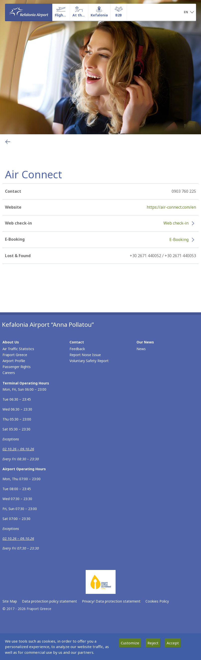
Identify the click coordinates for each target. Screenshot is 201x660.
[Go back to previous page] (7, 141)
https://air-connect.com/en (171, 207)
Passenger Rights (16, 366)
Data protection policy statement (49, 601)
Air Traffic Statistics (18, 348)
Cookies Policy (157, 601)
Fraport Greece (14, 354)
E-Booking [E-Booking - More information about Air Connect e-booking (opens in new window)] (179, 239)
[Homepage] (28, 12)
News (141, 348)
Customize (130, 642)
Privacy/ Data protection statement (111, 601)
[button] (189, 12)
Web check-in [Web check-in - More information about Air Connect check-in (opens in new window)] (176, 223)
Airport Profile (13, 360)
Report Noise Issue (85, 354)
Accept (173, 642)
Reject (152, 642)
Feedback (77, 348)
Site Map (9, 601)
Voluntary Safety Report (89, 360)
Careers (8, 372)
